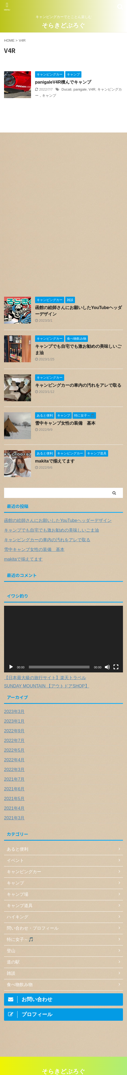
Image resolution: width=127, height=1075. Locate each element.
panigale (80, 89)
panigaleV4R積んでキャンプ (63, 82)
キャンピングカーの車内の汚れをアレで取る (78, 385)
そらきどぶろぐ (63, 25)
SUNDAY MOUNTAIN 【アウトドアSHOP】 (46, 686)
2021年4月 (14, 808)
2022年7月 (14, 740)
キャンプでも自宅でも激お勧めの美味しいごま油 (51, 530)
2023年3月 (14, 711)
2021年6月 (14, 789)
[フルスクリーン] (116, 667)
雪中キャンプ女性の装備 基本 (65, 423)
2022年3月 (14, 769)
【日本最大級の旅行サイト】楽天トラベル (45, 677)
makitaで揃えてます (55, 461)
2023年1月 (14, 721)
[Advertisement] (63, 217)
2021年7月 (14, 779)
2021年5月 (14, 798)
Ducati (66, 89)
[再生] (11, 667)
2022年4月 (14, 760)
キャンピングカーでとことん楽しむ (64, 1058)
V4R (92, 89)
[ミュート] (107, 667)
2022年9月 (14, 731)
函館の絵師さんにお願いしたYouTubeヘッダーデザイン (58, 520)
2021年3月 (14, 818)
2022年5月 (14, 750)
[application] (63, 639)
